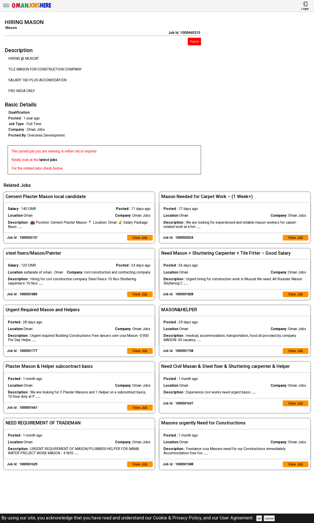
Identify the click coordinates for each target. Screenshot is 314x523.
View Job (140, 237)
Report (194, 41)
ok (259, 518)
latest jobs (48, 160)
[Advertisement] (261, 98)
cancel (269, 518)
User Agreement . (237, 518)
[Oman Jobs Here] (31, 8)
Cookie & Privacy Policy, (178, 518)
